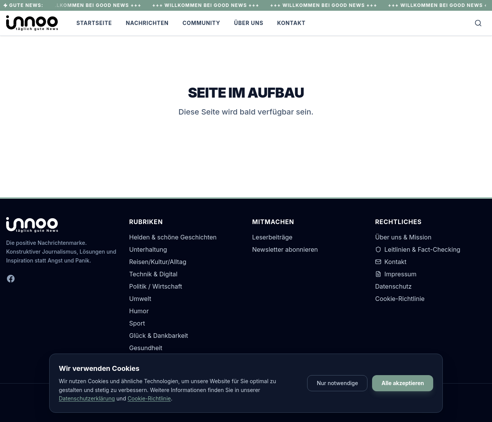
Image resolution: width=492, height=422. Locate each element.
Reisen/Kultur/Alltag (157, 262)
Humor (139, 311)
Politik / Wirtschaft (155, 286)
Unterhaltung (148, 249)
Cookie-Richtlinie (400, 298)
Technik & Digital (153, 274)
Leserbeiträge (272, 237)
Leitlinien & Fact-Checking (417, 249)
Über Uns (248, 23)
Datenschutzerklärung (87, 398)
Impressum (396, 274)
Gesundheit (145, 348)
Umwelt (140, 298)
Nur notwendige (337, 383)
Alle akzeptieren (402, 383)
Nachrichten (147, 23)
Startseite (94, 23)
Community (201, 23)
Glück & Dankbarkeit (158, 335)
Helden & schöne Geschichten (173, 237)
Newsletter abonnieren (285, 249)
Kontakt (291, 23)
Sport (137, 323)
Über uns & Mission (403, 237)
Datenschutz (393, 286)
